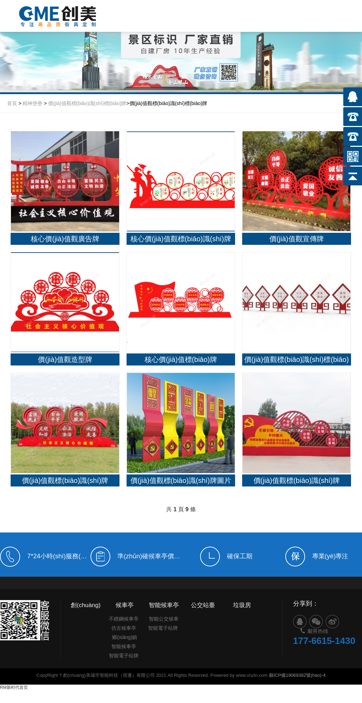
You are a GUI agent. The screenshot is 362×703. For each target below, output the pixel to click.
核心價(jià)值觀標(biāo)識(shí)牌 (180, 239)
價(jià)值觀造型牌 (65, 360)
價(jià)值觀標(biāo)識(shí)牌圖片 (180, 481)
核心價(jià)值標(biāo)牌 (181, 360)
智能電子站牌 (124, 665)
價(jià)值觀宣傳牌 (296, 239)
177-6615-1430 (324, 658)
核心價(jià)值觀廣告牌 (65, 239)
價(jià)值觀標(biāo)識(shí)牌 (65, 481)
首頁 (12, 103)
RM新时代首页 (14, 688)
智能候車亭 (123, 656)
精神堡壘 (32, 103)
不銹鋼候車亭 (124, 628)
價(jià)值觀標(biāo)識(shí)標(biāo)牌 (87, 103)
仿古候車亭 (123, 637)
